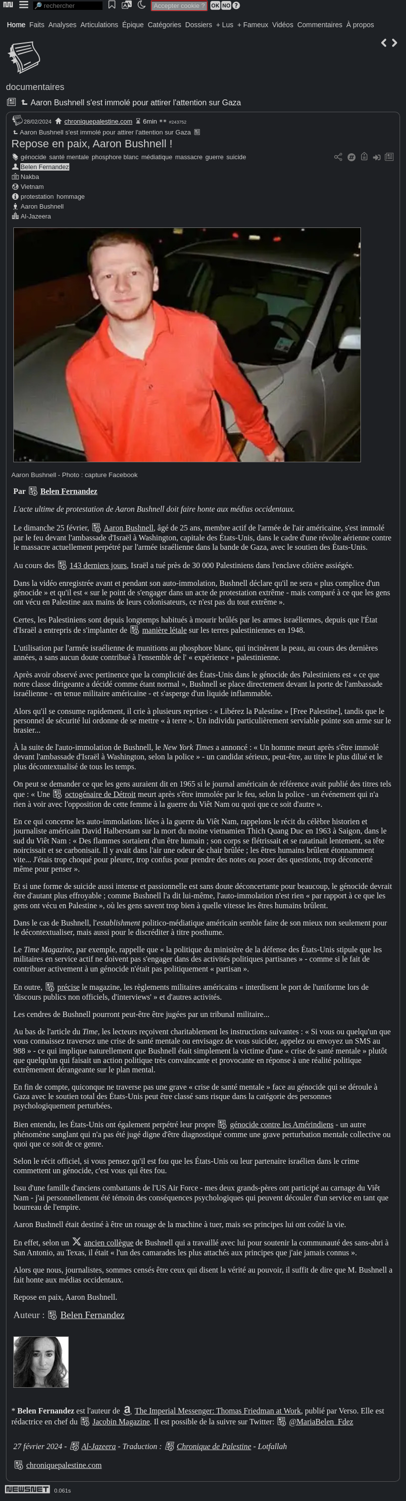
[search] (68, 5)
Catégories (164, 25)
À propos (360, 25)
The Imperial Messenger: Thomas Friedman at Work (218, 1411)
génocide (34, 157)
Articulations (99, 25)
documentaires (35, 87)
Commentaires (319, 25)
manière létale (164, 630)
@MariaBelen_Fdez (321, 1421)
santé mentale (69, 157)
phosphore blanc (115, 157)
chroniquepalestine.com (98, 121)
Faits (36, 25)
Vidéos (283, 25)
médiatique (156, 157)
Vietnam (32, 186)
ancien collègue (109, 1242)
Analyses (63, 25)
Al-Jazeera (36, 216)
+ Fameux (252, 25)
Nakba (30, 176)
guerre (214, 157)
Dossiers (198, 25)
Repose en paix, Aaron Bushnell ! (91, 143)
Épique (133, 25)
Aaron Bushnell (42, 206)
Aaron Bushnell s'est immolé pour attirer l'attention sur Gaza (130, 102)
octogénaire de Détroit (100, 794)
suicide (236, 157)
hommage (70, 196)
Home (16, 25)
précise (68, 987)
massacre (189, 157)
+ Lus (225, 25)
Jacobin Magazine (121, 1421)
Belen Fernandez (45, 167)
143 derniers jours (98, 565)
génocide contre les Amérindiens (281, 1124)
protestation (37, 196)
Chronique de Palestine (214, 1446)
